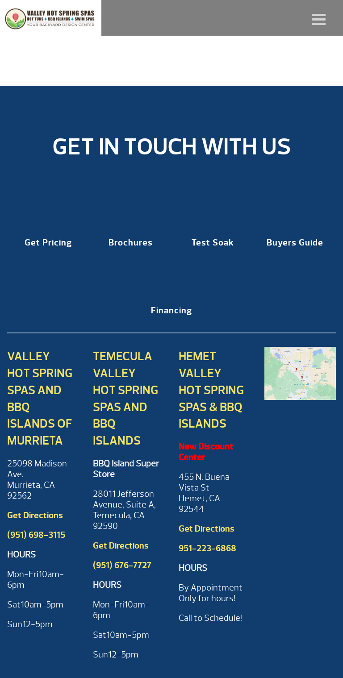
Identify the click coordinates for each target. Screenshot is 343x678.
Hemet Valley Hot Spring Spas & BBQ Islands (211, 390)
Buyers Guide (295, 242)
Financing (171, 310)
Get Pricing (48, 242)
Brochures (131, 242)
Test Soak (213, 242)
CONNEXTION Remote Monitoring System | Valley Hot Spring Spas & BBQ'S (50, 18)
